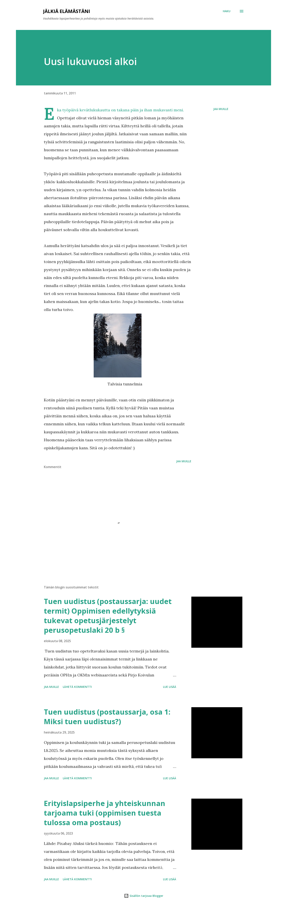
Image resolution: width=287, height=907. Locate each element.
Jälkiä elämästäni (66, 11)
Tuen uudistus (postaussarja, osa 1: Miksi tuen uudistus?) (107, 716)
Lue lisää (169, 687)
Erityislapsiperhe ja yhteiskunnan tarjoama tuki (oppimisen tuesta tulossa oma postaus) (104, 812)
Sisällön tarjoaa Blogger (143, 896)
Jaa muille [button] (220, 109)
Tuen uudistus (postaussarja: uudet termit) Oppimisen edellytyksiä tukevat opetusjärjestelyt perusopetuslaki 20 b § (108, 615)
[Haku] (226, 11)
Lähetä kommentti (77, 687)
